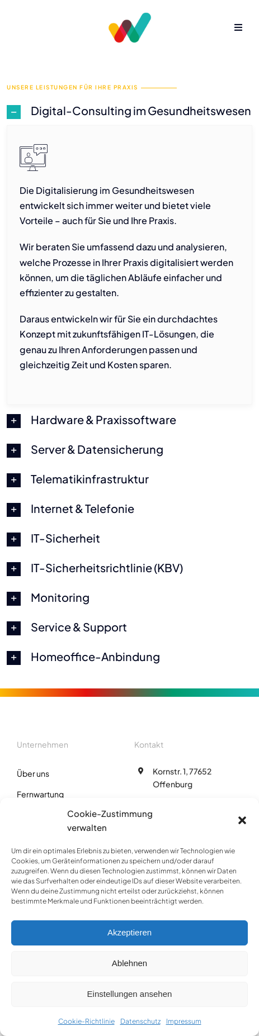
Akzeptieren (129, 932)
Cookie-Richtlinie (86, 1021)
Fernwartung (40, 794)
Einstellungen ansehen (129, 994)
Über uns (33, 773)
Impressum (183, 1021)
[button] (242, 820)
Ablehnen (129, 963)
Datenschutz (140, 1021)
